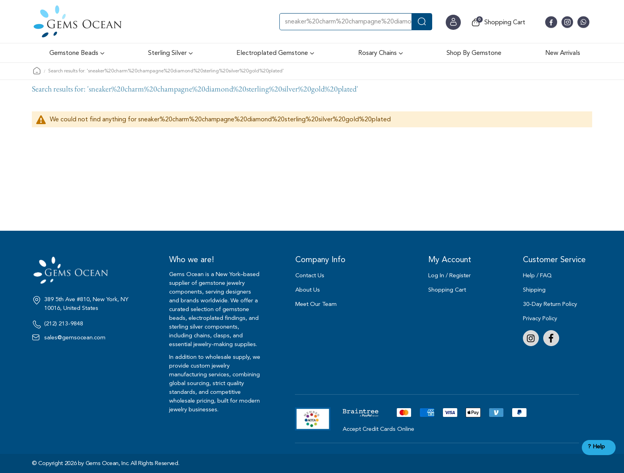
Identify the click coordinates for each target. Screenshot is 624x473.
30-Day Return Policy (550, 304)
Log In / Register (449, 275)
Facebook (551, 338)
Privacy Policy (540, 318)
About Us (307, 289)
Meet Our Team (316, 304)
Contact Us (309, 275)
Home (37, 71)
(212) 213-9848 (63, 323)
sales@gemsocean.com (74, 337)
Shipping (534, 289)
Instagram (531, 338)
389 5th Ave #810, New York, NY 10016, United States (86, 304)
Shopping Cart (447, 289)
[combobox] (356, 22)
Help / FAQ (537, 275)
